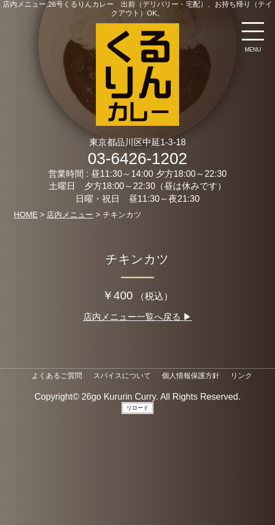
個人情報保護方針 (191, 375)
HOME (26, 214)
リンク (241, 375)
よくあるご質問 (57, 375)
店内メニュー (70, 214)
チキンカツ (137, 259)
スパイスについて (122, 375)
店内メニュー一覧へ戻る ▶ (137, 317)
